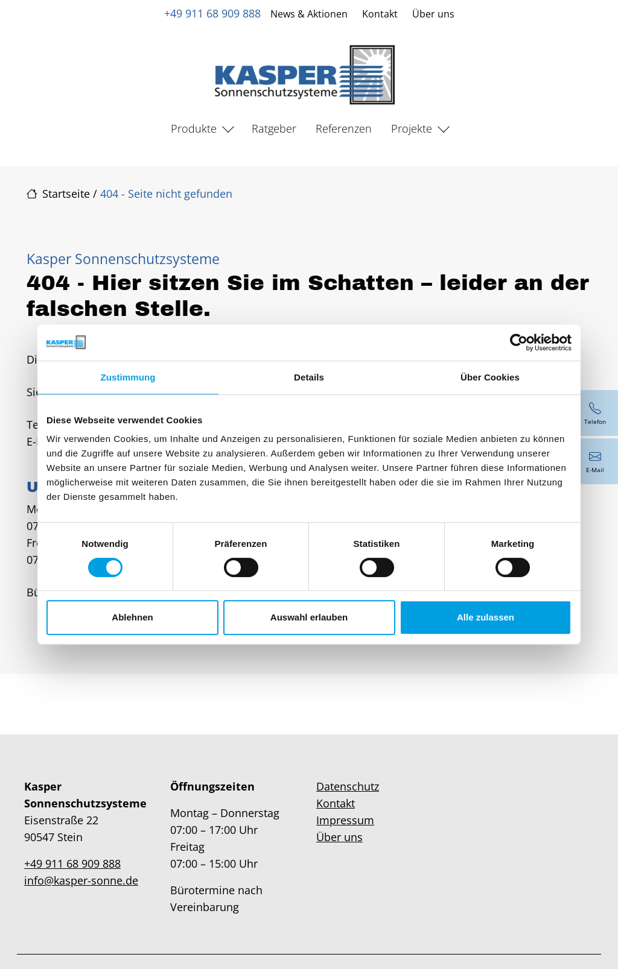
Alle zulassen (485, 617)
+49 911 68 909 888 (212, 13)
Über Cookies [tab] (490, 377)
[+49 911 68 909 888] (595, 413)
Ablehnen (132, 617)
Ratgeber (274, 128)
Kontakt (380, 14)
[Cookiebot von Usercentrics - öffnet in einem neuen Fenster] (519, 342)
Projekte (411, 128)
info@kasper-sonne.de (81, 880)
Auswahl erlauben (309, 617)
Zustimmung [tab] (128, 377)
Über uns (433, 14)
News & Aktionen (309, 14)
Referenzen (344, 128)
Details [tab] (309, 377)
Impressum (345, 820)
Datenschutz (347, 786)
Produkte (194, 128)
